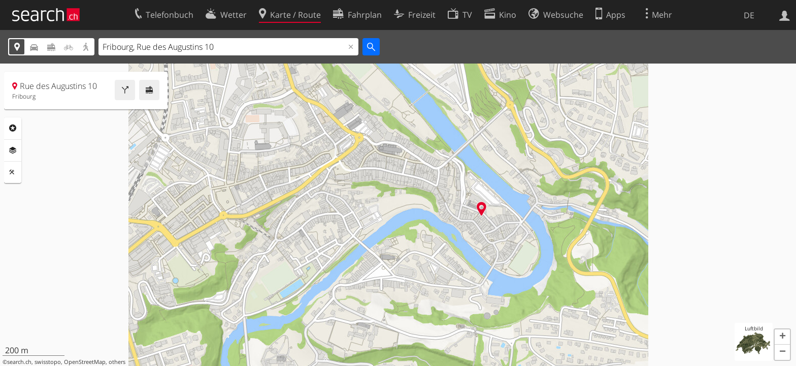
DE (749, 15)
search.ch (19, 361)
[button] (782, 337)
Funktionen (12, 172)
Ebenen (12, 150)
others (117, 361)
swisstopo (48, 361)
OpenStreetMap (85, 361)
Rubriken (12, 128)
